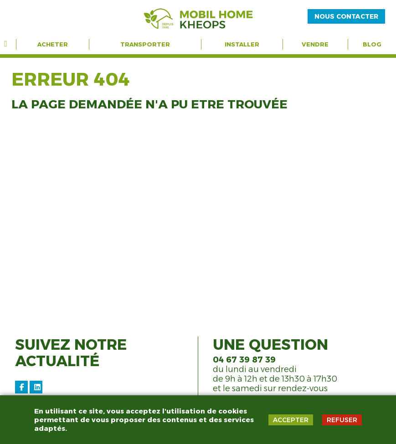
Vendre (315, 44)
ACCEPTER (291, 420)
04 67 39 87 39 (244, 360)
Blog (372, 44)
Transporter (145, 44)
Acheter (52, 44)
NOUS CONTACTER (346, 16)
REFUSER (342, 420)
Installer (242, 44)
